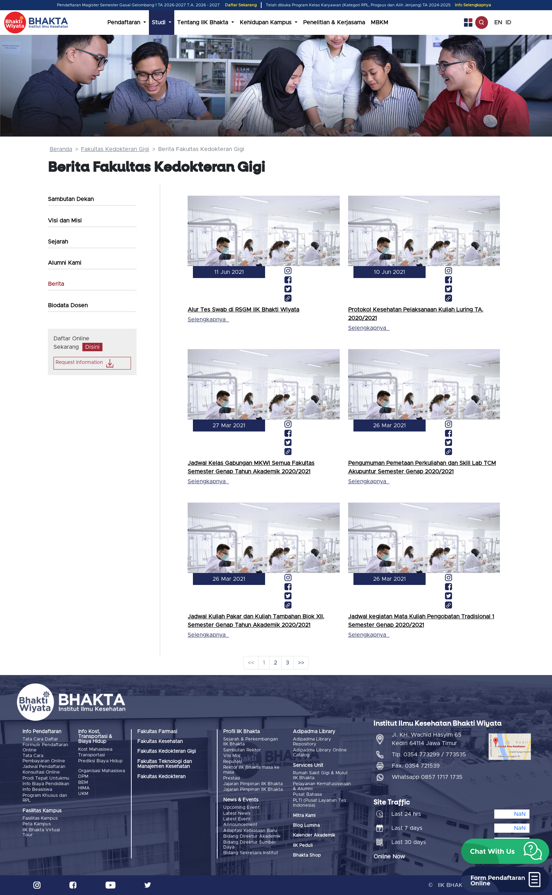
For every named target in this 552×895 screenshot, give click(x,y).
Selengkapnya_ (208, 319)
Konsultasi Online (41, 772)
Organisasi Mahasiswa (101, 771)
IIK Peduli (303, 845)
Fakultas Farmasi (157, 731)
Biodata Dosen (68, 305)
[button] (505, 851)
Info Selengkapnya (473, 5)
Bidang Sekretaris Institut (250, 853)
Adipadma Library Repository (312, 741)
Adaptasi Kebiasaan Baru (250, 830)
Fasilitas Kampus (40, 818)
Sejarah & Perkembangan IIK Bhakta (250, 741)
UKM (83, 794)
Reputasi (232, 762)
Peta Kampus (37, 824)
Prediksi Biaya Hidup (100, 761)
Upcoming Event (241, 807)
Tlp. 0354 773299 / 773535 (429, 754)
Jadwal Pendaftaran (44, 766)
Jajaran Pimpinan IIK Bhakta (253, 784)
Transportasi (91, 755)
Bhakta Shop (307, 855)
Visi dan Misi (65, 220)
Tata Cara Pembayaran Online (44, 758)
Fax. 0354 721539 (416, 766)
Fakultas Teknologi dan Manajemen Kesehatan (164, 764)
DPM (83, 776)
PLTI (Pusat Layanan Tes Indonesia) (319, 803)
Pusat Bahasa (307, 794)
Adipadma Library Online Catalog (320, 752)
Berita (56, 284)
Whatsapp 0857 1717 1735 (427, 777)
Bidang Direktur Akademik (252, 836)
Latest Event (237, 819)
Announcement (240, 824)
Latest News (236, 813)
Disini (92, 347)
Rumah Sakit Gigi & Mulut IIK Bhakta (320, 775)
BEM (83, 782)
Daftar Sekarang (241, 5)
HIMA (84, 788)
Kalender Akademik (314, 835)
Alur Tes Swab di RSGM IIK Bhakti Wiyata (243, 310)
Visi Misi (231, 756)
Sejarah (58, 242)
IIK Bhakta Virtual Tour (41, 832)
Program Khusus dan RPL (45, 798)
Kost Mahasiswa (95, 749)
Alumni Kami (64, 263)
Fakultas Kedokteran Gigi (115, 149)
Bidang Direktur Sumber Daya (249, 845)
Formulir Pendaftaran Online (45, 747)
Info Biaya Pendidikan (46, 784)
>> (301, 663)
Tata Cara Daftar (40, 739)
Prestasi (231, 778)
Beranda (61, 149)
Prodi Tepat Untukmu (46, 778)
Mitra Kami (304, 815)
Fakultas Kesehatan (160, 741)
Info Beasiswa (37, 789)
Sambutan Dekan (71, 199)
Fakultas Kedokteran (161, 776)
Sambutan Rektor (242, 750)
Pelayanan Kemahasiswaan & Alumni (322, 786)
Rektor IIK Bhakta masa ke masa (251, 770)
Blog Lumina (306, 825)
